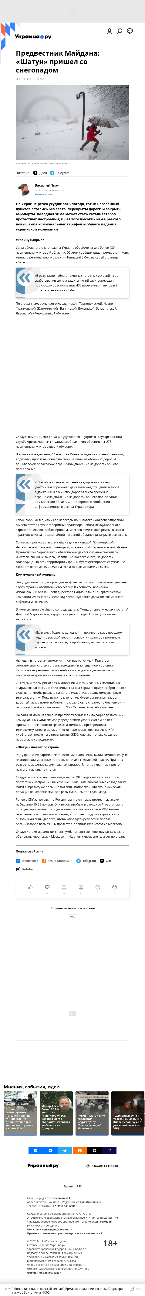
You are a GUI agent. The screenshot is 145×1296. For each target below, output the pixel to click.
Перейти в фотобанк (58, 163)
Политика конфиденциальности (49, 1229)
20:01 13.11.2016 (25, 78)
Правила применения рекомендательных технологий (64, 1233)
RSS (79, 1186)
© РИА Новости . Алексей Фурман (31, 163)
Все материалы (43, 194)
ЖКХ (72, 916)
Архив (68, 1186)
